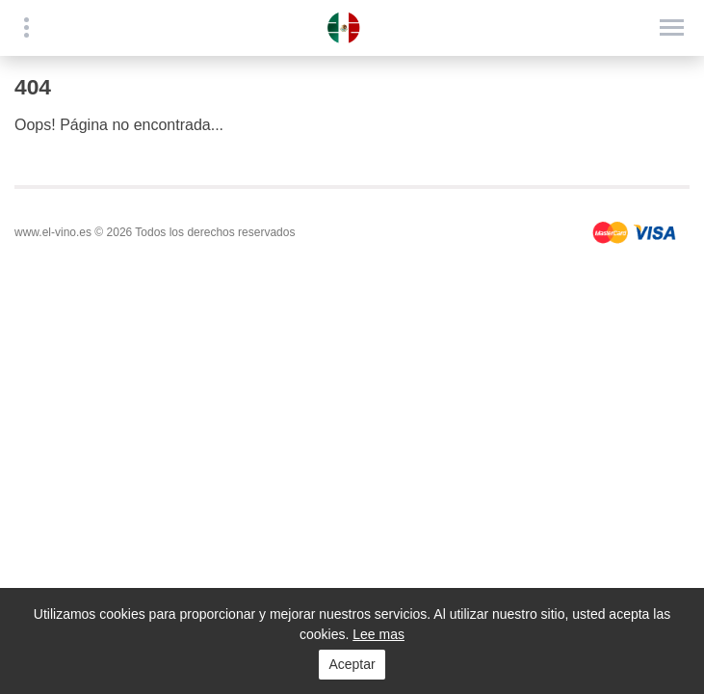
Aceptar (351, 664)
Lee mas (378, 634)
